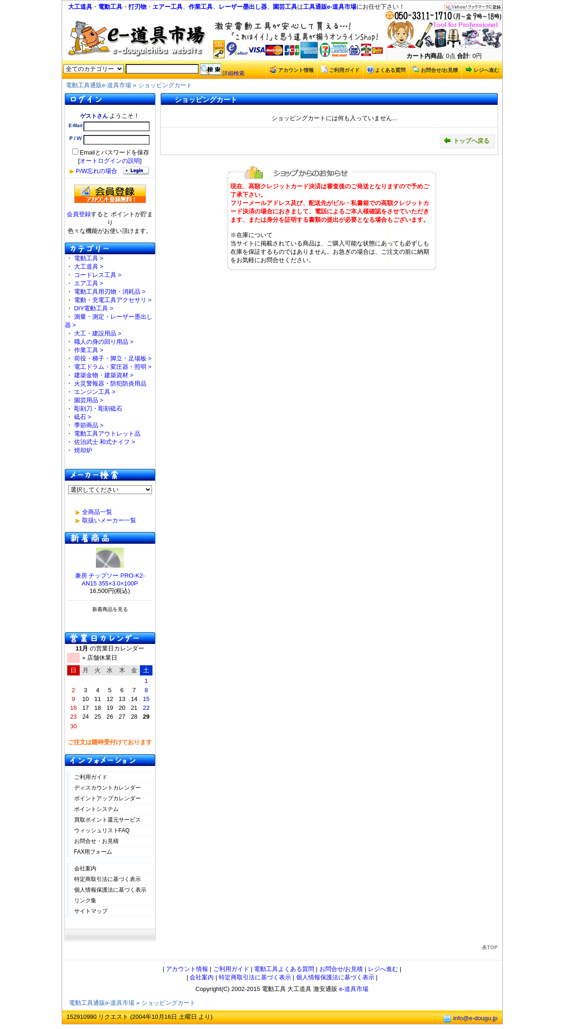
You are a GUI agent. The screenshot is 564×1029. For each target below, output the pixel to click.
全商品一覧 (97, 511)
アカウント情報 (292, 69)
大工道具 (80, 6)
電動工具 (110, 6)
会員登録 (79, 214)
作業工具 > (88, 350)
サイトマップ (91, 911)
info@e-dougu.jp (475, 1018)
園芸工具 (285, 6)
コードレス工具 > (97, 274)
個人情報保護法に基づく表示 (110, 890)
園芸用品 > (88, 400)
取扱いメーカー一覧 (109, 520)
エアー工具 (167, 6)
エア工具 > (88, 283)
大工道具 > (88, 266)
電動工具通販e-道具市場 (99, 85)
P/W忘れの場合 (97, 170)
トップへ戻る (466, 140)
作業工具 (201, 6)
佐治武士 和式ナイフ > (104, 441)
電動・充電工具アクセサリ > (113, 299)
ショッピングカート (165, 85)
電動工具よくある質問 (284, 968)
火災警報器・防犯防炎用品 (110, 383)
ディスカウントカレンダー (107, 788)
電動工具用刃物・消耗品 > (110, 291)
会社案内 (85, 868)
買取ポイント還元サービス (107, 820)
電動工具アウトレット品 (107, 433)
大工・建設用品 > (97, 333)
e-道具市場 (354, 988)
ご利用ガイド (340, 69)
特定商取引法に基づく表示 (107, 879)
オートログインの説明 (110, 160)
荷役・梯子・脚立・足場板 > (113, 358)
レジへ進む (482, 69)
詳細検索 (233, 73)
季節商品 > (88, 425)
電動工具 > (88, 258)
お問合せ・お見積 (96, 841)
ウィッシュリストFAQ (102, 830)
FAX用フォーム (93, 852)
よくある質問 (386, 69)
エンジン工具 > (94, 391)
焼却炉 (83, 450)
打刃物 (137, 6)
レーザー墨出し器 (243, 6)
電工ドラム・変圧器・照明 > (113, 366)
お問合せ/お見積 (435, 69)
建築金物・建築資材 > (103, 375)
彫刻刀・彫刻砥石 (98, 408)
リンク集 (85, 900)
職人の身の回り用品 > (103, 341)
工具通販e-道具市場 (330, 6)
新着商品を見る (110, 609)
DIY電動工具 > (94, 308)
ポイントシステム (96, 809)
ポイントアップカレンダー (107, 798)
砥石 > (82, 416)
